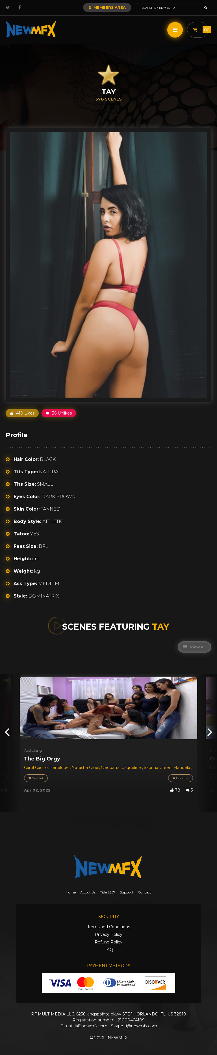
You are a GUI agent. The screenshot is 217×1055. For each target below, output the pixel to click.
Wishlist (36, 778)
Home (71, 892)
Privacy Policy (108, 934)
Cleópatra (111, 767)
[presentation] (7, 731)
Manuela (182, 767)
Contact (144, 892)
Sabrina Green (158, 767)
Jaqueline (132, 767)
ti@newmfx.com (91, 1025)
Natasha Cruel (85, 767)
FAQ (108, 949)
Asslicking (33, 750)
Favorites (180, 778)
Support (126, 892)
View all (194, 647)
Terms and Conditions (108, 926)
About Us (88, 892)
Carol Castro (36, 767)
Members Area (107, 7)
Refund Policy (108, 942)
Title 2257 (107, 892)
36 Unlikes (59, 413)
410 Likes (22, 413)
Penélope (59, 767)
